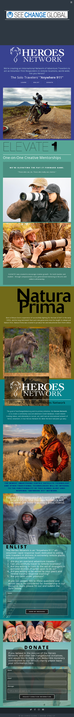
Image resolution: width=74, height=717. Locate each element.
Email (10, 601)
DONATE (37, 32)
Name (10, 593)
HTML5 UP (51, 716)
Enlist (36, 82)
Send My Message (37, 611)
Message (11, 686)
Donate (50, 82)
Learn (23, 82)
